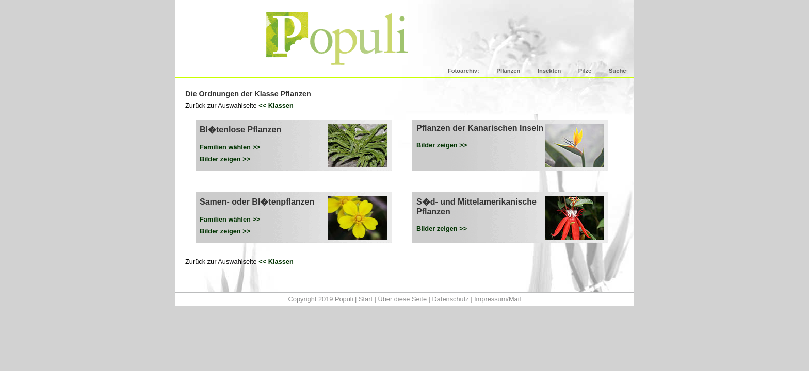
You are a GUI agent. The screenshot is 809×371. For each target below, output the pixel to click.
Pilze (585, 71)
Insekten (549, 71)
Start (366, 299)
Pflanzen (508, 71)
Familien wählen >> (230, 147)
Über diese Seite (402, 299)
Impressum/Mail (497, 299)
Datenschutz (450, 299)
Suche (617, 71)
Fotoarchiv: (463, 71)
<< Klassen (276, 105)
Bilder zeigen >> (225, 159)
